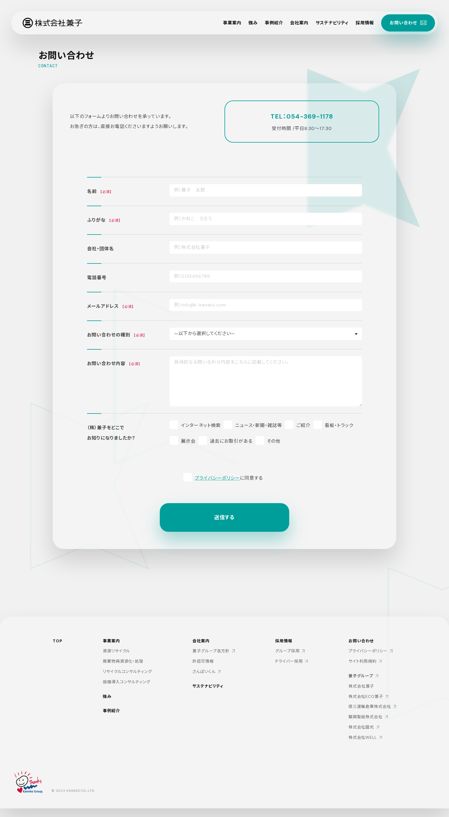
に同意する (229, 478)
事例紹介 (266, 23)
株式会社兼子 (361, 686)
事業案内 (223, 23)
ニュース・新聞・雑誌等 (258, 425)
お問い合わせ (361, 641)
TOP (57, 640)
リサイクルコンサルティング (127, 671)
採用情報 (362, 23)
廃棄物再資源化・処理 (123, 661)
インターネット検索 (201, 425)
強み (245, 23)
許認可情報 (203, 661)
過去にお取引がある (231, 441)
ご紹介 (303, 425)
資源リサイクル (116, 651)
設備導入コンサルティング (126, 682)
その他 (274, 441)
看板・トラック (339, 425)
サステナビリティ (327, 23)
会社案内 (293, 23)
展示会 (188, 441)
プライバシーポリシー (217, 478)
